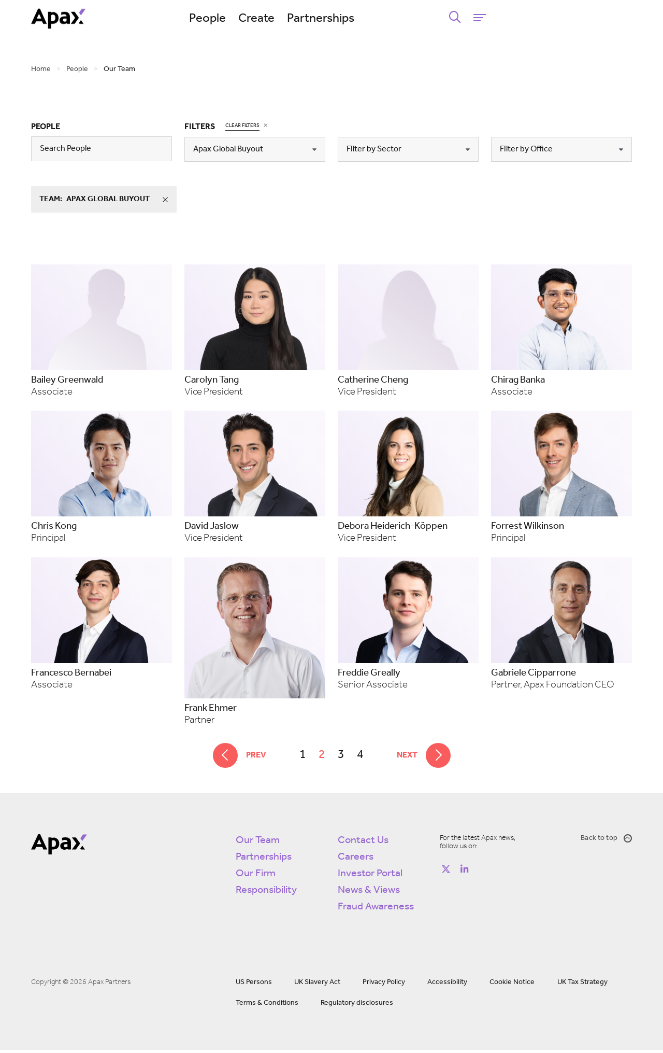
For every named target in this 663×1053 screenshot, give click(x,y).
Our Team (258, 843)
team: (107, 199)
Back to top (606, 841)
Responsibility (266, 893)
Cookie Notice (512, 985)
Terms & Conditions (267, 1006)
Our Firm (256, 877)
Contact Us (363, 843)
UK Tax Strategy (582, 985)
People (283, 18)
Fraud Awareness (376, 910)
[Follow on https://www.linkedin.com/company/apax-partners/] (464, 872)
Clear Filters (242, 125)
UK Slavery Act (317, 985)
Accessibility (447, 985)
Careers (355, 860)
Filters (199, 127)
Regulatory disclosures (357, 1006)
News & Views (369, 893)
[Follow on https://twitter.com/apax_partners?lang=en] (446, 872)
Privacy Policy (384, 985)
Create (332, 18)
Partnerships (396, 18)
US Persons (254, 985)
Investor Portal (370, 877)
